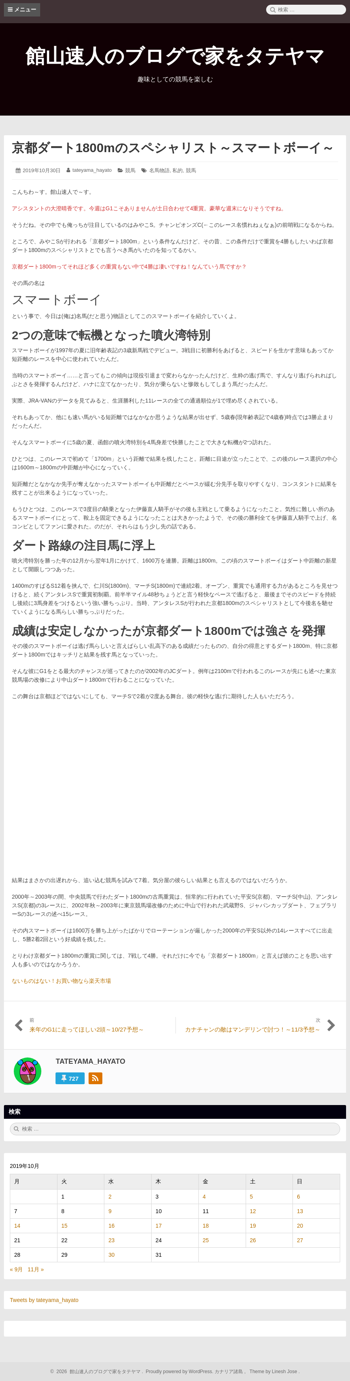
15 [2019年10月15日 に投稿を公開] (64, 1226)
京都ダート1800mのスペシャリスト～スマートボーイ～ (173, 148)
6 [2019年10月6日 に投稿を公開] (298, 1196)
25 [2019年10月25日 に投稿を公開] (206, 1240)
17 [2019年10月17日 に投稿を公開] (159, 1226)
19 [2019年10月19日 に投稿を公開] (253, 1226)
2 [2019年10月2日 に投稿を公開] (109, 1196)
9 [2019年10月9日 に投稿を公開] (109, 1211)
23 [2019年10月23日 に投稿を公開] (111, 1240)
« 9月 (16, 1269)
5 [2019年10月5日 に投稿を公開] (251, 1196)
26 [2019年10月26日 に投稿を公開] (253, 1240)
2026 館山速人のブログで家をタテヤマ (97, 1371)
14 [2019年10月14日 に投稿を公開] (17, 1226)
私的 (177, 170)
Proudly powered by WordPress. (179, 1371)
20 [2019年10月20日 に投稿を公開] (300, 1226)
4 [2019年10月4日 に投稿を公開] (204, 1196)
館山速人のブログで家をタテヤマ (175, 56)
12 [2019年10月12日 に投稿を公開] (253, 1211)
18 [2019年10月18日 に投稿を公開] (206, 1226)
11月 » (36, 1269)
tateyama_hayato (92, 170)
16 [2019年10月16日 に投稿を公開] (111, 1226)
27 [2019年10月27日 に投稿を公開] (300, 1240)
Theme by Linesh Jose (274, 1371)
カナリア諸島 (229, 1371)
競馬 (130, 170)
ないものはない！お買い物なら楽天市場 (61, 981)
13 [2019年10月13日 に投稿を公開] (300, 1211)
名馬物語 (159, 170)
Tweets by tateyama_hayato (44, 1300)
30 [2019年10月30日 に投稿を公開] (111, 1255)
